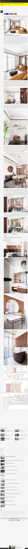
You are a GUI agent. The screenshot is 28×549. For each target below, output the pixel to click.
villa (10, 511)
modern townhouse (7, 515)
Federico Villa (8, 240)
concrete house (23, 512)
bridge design (15, 512)
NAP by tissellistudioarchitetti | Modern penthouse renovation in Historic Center (9, 431)
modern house (2, 515)
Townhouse (2, 451)
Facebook (9, 520)
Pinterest (16, 520)
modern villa (11, 515)
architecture (2, 511)
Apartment (2, 448)
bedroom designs (2, 512)
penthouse (8, 511)
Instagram (12, 520)
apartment (5, 511)
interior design (16, 511)
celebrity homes (19, 512)
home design (13, 511)
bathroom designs (7, 512)
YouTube (19, 520)
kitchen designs (11, 512)
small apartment (14, 515)
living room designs (21, 511)
